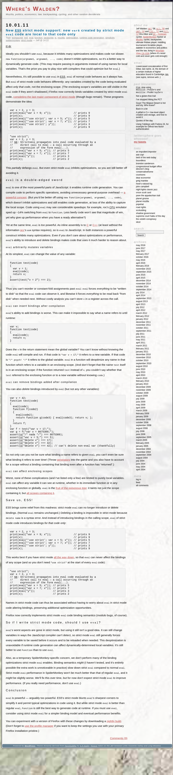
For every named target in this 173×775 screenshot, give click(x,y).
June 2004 (140, 464)
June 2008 (140, 434)
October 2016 (142, 257)
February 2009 (142, 413)
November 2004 (143, 452)
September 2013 (143, 298)
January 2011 (142, 351)
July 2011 (140, 334)
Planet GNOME (142, 198)
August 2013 (142, 301)
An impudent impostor (146, 151)
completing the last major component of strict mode (44, 95)
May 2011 (140, 339)
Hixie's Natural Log (144, 183)
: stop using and (149, 90)
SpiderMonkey (149, 37)
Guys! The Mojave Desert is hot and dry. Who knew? (151, 104)
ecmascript (17, 37)
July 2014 (140, 292)
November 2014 (143, 283)
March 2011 (141, 345)
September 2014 (143, 289)
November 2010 (143, 357)
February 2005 (142, 443)
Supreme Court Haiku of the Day (150, 216)
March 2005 (141, 440)
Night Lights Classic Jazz (146, 189)
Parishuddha (70, 771)
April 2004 (140, 469)
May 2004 (140, 467)
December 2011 (143, 322)
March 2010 (141, 378)
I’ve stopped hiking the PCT (149, 99)
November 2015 (143, 269)
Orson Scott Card (143, 192)
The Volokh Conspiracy (146, 219)
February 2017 (142, 254)
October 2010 (142, 360)
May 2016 (140, 260)
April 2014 (140, 295)
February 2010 (142, 381)
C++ (95, 231)
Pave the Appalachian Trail (148, 195)
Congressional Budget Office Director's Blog (149, 167)
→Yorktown (159, 34)
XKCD (138, 222)
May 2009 (140, 404)
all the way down (64, 580)
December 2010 (143, 354)
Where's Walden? (33, 8)
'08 (160, 28)
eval (31, 37)
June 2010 (140, 369)
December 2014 (143, 280)
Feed (138, 482)
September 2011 (143, 331)
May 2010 (140, 372)
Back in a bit (141, 109)
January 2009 (142, 416)
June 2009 (140, 402)
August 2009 (142, 396)
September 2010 (143, 363)
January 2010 (142, 384)
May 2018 (140, 245)
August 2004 (142, 458)
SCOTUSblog (141, 210)
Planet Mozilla (142, 201)
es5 (26, 37)
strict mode (26, 40)
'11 (154, 31)
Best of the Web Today (146, 157)
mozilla (61, 37)
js (55, 37)
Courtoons (140, 175)
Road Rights (141, 207)
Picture (94, 771)
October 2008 (142, 422)
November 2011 (143, 325)
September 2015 (143, 272)
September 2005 (143, 437)
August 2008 (142, 428)
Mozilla (139, 39)
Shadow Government (145, 213)
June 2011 (140, 337)
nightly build (114, 746)
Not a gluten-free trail (146, 96)
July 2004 (140, 461)
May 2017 (140, 251)
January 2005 (142, 446)
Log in (138, 479)
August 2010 (142, 366)
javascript (49, 37)
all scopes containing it (40, 512)
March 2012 (141, 313)
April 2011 (140, 342)
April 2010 (140, 375)
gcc (22, 236)
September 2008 (143, 425)
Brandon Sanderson (145, 163)
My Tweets (140, 141)
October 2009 (142, 393)
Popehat (140, 204)
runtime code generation (91, 37)
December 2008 (143, 419)
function (38, 37)
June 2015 (140, 275)
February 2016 (142, 266)
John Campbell (142, 186)
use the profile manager (39, 751)
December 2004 (143, 449)
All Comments (142, 485)
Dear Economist (143, 178)
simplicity (110, 37)
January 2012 (142, 319)
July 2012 (140, 307)
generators (63, 479)
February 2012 (142, 316)
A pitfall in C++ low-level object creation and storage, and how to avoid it (151, 115)
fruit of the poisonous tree (71, 508)
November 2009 (143, 390)
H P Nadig (84, 771)
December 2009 (143, 387)
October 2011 (142, 328)
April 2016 (140, 263)
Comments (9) (118, 763)
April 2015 (140, 278)
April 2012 (140, 310)
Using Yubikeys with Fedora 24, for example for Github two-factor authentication (152, 126)
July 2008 (140, 431)
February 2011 (142, 348)
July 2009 (140, 399)
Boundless (141, 160)
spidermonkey (13, 40)
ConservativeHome (144, 172)
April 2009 (140, 407)
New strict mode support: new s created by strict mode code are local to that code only (65, 32)
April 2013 (140, 304)
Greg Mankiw (142, 181)
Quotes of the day (144, 120)
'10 (140, 31)
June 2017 (140, 248)
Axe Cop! (140, 154)
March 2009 (141, 410)
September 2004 (143, 455)
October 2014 (142, 286)
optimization (72, 37)
